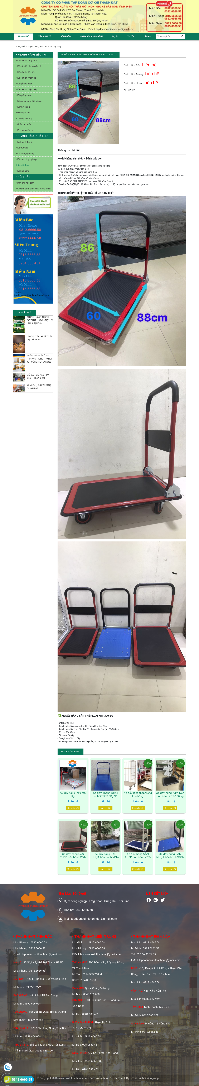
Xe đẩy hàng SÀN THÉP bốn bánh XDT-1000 (138, 857)
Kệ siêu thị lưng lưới (26, 60)
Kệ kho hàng (22, 171)
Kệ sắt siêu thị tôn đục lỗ (28, 66)
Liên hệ (147, 36)
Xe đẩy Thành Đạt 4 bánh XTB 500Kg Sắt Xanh (105, 796)
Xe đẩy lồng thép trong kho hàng (138, 794)
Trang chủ (23, 36)
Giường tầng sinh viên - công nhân (33, 188)
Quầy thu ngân (23, 124)
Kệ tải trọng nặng (25, 153)
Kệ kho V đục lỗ (24, 142)
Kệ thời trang (23, 107)
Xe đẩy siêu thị (24, 118)
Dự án (115, 36)
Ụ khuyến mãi (23, 112)
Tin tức (131, 36)
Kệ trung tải (22, 147)
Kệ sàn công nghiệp (26, 159)
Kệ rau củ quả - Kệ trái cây (29, 101)
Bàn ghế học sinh (25, 183)
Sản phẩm (65, 36)
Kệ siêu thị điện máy (26, 89)
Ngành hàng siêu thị (31, 54)
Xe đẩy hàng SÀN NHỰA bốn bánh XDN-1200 (105, 857)
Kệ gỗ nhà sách (24, 83)
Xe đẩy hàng (55, 46)
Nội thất (23, 176)
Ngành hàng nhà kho (37, 46)
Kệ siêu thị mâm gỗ (26, 78)
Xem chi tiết (73, 808)
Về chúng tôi (44, 36)
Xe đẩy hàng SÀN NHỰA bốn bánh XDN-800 (170, 857)
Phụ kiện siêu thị (24, 130)
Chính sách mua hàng (91, 36)
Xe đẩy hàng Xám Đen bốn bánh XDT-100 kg (170, 794)
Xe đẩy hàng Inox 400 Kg (73, 794)
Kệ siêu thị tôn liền (25, 72)
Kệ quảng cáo (23, 95)
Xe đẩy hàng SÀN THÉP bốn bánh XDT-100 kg (73, 857)
